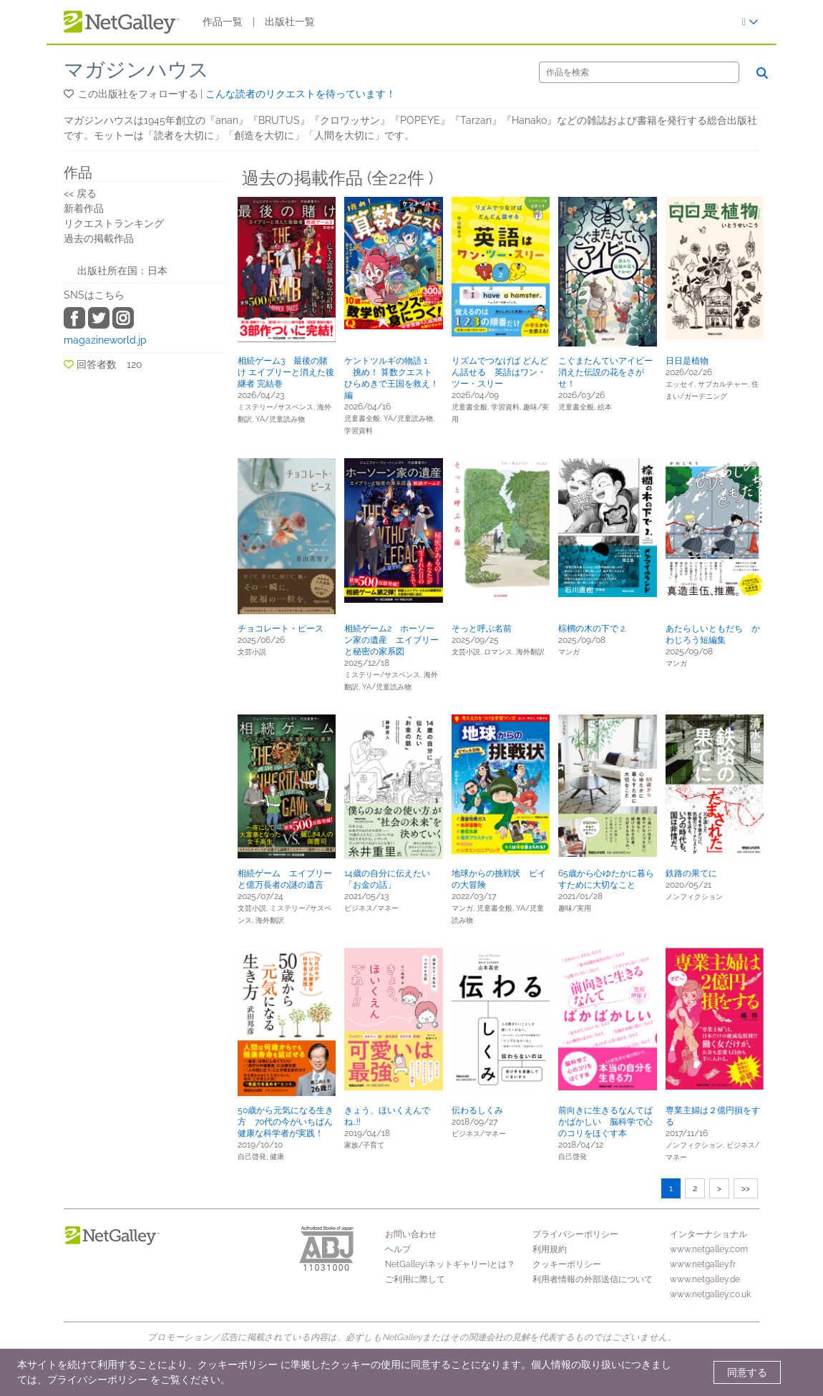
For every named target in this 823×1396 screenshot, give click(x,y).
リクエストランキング (114, 223)
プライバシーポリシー (575, 1234)
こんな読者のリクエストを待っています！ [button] (300, 94)
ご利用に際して (415, 1279)
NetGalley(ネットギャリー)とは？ (450, 1264)
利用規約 (549, 1249)
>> (745, 1188)
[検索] (639, 72)
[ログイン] (750, 22)
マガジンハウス (136, 70)
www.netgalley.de (705, 1279)
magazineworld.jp (105, 340)
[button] (70, 94)
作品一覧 (223, 21)
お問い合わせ (411, 1234)
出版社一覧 (290, 21)
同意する (747, 1372)
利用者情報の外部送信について (592, 1279)
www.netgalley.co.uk (710, 1294)
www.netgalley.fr (703, 1264)
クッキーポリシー (566, 1264)
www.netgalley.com (709, 1249)
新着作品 (84, 208)
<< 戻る (80, 193)
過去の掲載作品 (99, 238)
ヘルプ (398, 1249)
